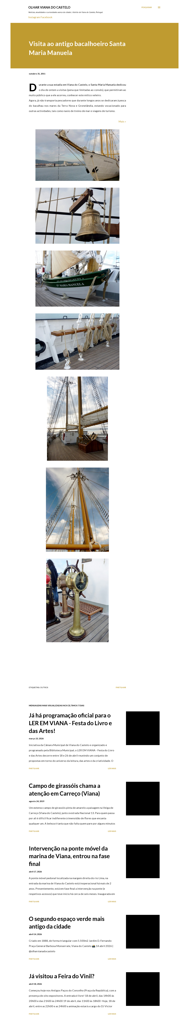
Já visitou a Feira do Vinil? (61, 976)
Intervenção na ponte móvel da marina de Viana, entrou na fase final (69, 856)
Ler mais (112, 768)
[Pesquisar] (146, 7)
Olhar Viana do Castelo (49, 7)
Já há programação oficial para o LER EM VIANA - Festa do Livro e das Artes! (70, 723)
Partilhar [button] (121, 687)
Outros (44, 687)
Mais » (122, 121)
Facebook (46, 17)
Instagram (34, 17)
